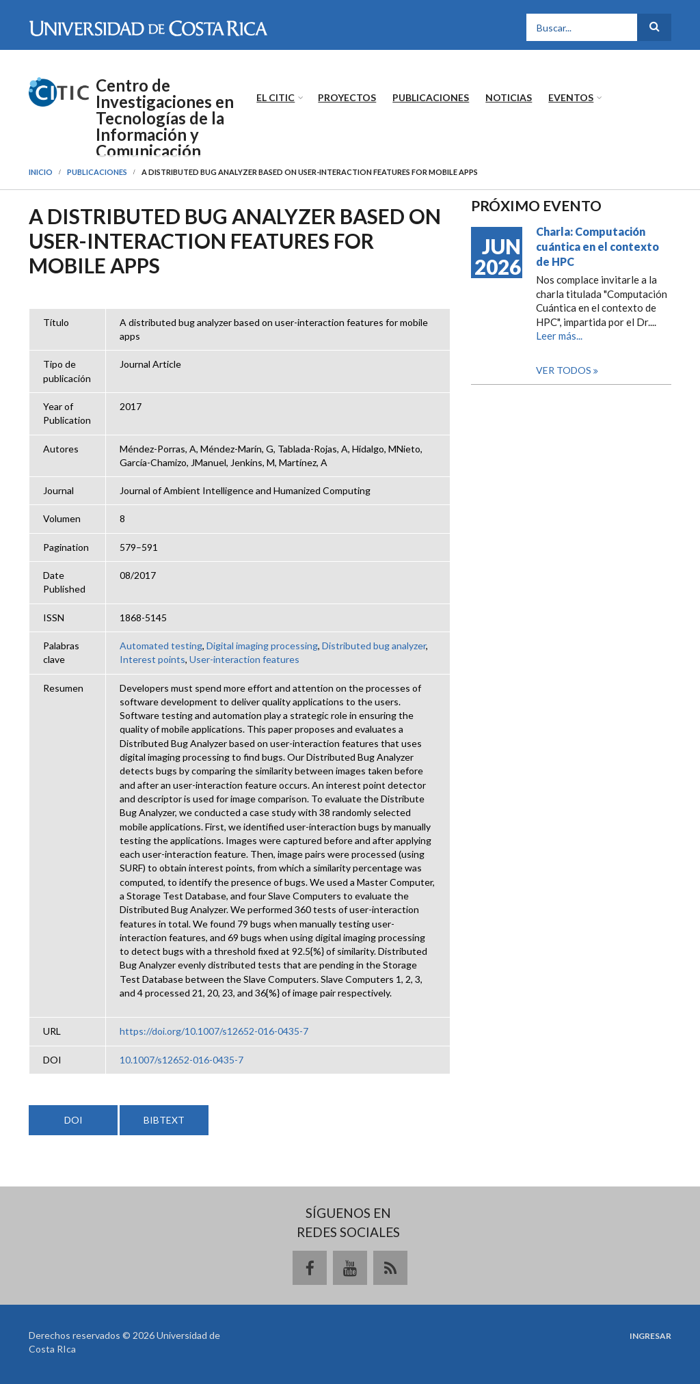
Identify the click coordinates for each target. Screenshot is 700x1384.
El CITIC (275, 97)
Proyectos (347, 97)
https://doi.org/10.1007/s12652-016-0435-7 (214, 1031)
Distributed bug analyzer (374, 645)
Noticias (508, 97)
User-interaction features (244, 659)
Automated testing (161, 645)
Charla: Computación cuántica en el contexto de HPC (597, 246)
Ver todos (564, 370)
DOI (73, 1120)
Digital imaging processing (262, 645)
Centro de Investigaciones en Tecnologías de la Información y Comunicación (165, 118)
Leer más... (559, 335)
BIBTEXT (164, 1120)
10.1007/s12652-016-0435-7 (181, 1060)
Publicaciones (430, 97)
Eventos (570, 97)
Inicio (41, 171)
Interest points (152, 659)
